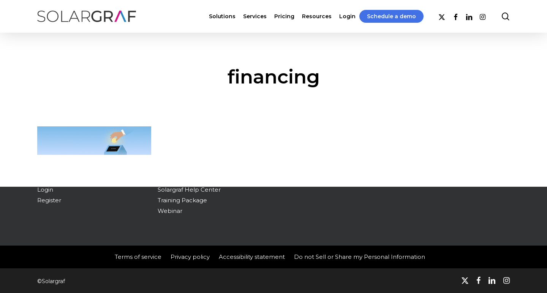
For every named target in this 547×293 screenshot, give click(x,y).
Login (45, 189)
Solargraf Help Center (189, 189)
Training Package (182, 200)
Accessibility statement (252, 256)
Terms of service (138, 256)
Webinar (170, 210)
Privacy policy (190, 256)
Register (49, 200)
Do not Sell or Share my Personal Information (359, 256)
